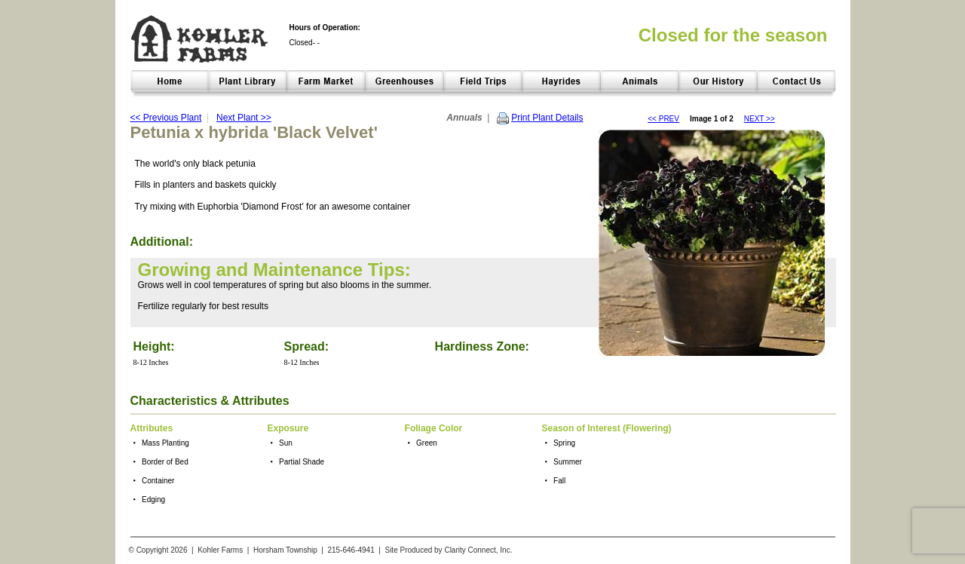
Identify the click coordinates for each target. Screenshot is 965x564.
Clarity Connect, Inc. (478, 550)
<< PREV (663, 119)
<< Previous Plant (166, 117)
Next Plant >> (243, 117)
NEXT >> (759, 119)
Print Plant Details (547, 117)
